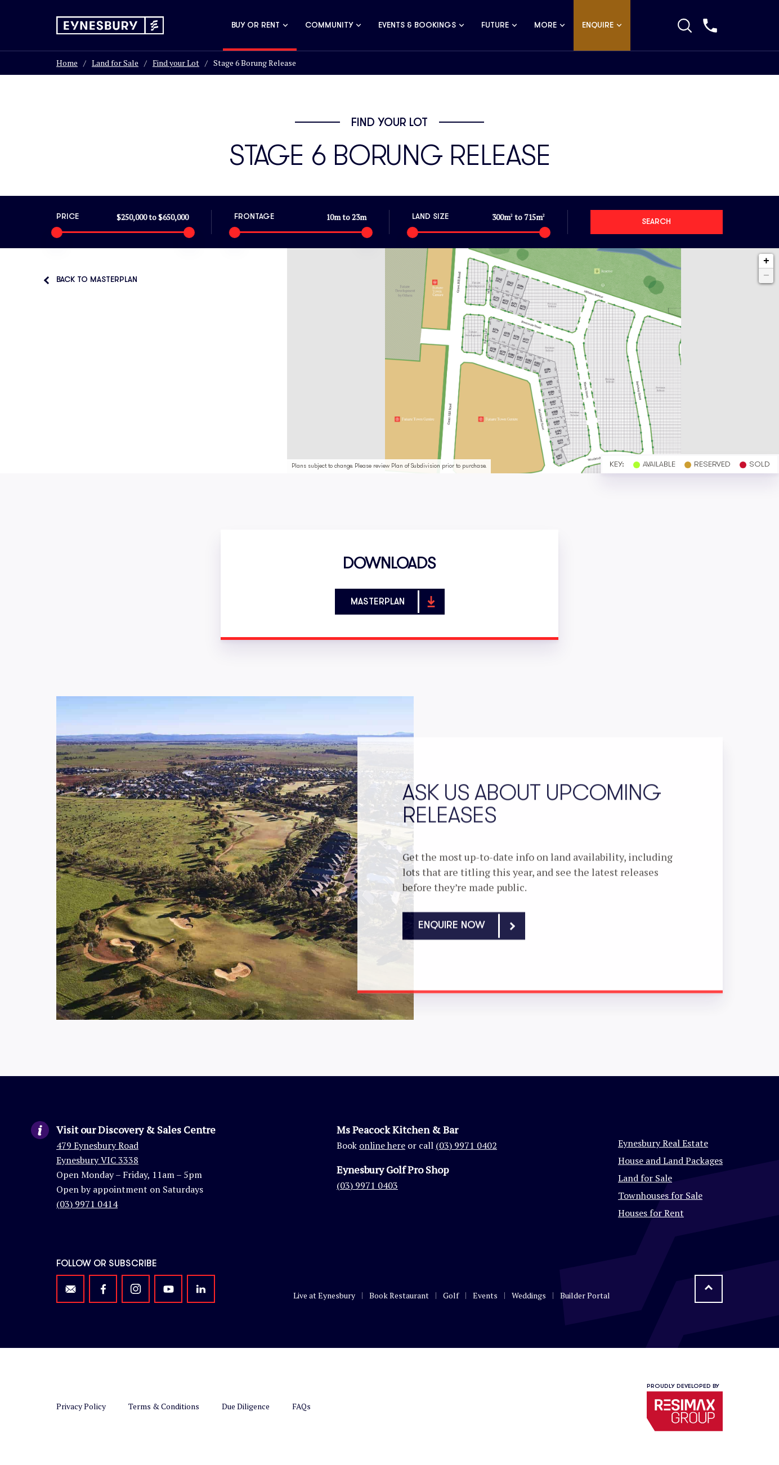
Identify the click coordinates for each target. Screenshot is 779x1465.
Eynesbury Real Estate (663, 1143)
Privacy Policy (81, 1406)
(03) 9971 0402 (466, 1145)
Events (485, 1295)
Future (499, 25)
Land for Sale (115, 62)
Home (67, 62)
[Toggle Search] (684, 25)
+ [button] (766, 261)
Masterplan (397, 601)
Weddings (529, 1295)
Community (333, 25)
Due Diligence (246, 1406)
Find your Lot (176, 62)
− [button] (766, 276)
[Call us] (710, 25)
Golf (451, 1295)
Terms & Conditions (163, 1406)
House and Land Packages (670, 1160)
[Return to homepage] (110, 25)
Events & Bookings (421, 25)
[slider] (56, 232)
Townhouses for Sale (660, 1195)
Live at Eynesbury (324, 1295)
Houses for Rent (651, 1213)
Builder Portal (585, 1295)
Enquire (602, 25)
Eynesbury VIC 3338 (97, 1160)
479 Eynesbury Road (97, 1145)
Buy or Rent (259, 25)
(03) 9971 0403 (367, 1185)
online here (382, 1145)
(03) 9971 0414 (87, 1204)
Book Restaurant (399, 1295)
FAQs (301, 1406)
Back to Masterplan (96, 280)
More (549, 25)
